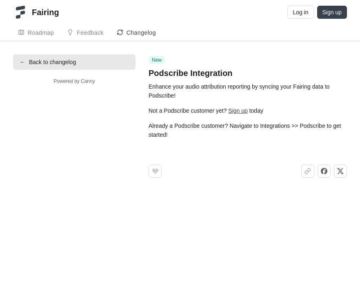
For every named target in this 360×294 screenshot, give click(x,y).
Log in (300, 12)
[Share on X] (340, 171)
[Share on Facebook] (324, 171)
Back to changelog (48, 62)
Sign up (332, 12)
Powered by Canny (74, 81)
